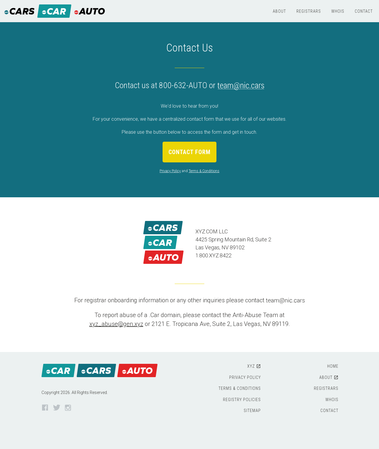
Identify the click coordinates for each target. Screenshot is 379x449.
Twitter (56, 408)
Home (332, 366)
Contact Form (189, 152)
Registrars (308, 11)
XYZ (251, 366)
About (279, 11)
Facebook (45, 408)
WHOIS (337, 11)
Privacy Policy (170, 171)
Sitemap (252, 410)
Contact (364, 11)
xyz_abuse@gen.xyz (116, 323)
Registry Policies (242, 399)
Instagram (68, 408)
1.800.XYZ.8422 (213, 255)
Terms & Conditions (204, 171)
